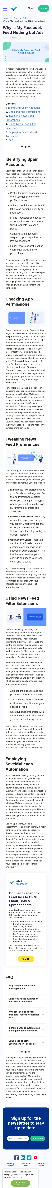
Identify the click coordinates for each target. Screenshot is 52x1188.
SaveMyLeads (12, 1076)
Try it (30, 950)
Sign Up (43, 8)
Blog (16, 18)
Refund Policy (41, 1164)
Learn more (17, 1177)
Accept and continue (20, 1183)
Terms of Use (26, 1164)
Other (26, 18)
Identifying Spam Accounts (24, 107)
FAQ (11, 140)
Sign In (31, 8)
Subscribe (38, 1138)
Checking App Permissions (24, 111)
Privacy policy (10, 1164)
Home (6, 18)
